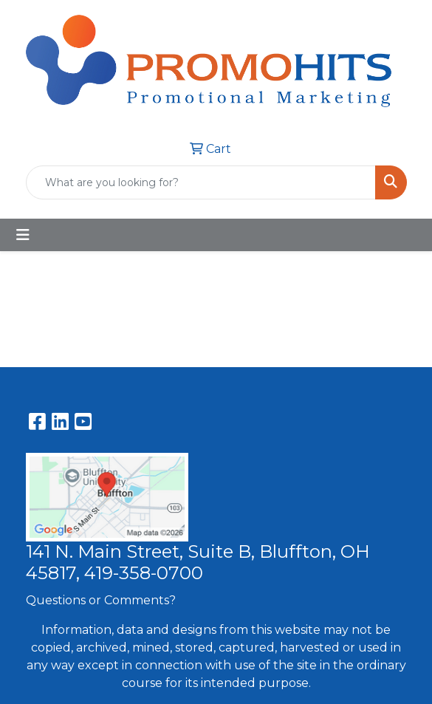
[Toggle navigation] (22, 235)
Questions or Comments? (101, 600)
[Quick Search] (201, 182)
